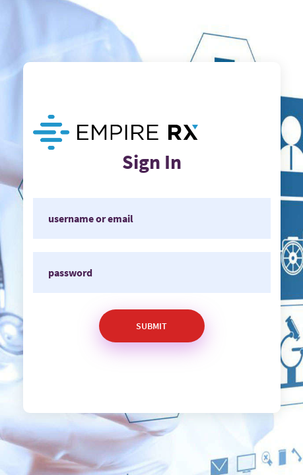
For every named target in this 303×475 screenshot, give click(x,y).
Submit (151, 326)
